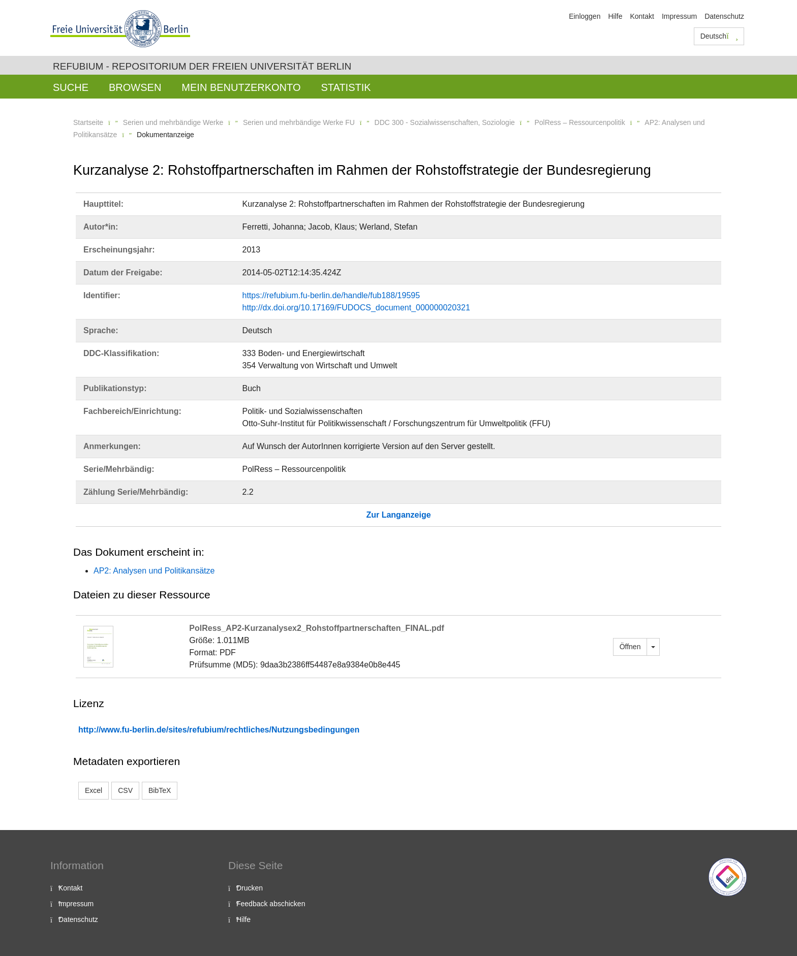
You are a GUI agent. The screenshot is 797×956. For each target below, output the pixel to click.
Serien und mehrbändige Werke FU (299, 122)
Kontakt (642, 16)
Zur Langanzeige (398, 515)
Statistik (346, 87)
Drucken (249, 888)
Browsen (135, 87)
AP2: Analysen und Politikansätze (154, 570)
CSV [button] (125, 790)
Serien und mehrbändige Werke (173, 122)
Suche (70, 87)
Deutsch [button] (719, 36)
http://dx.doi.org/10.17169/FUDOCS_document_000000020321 (356, 307)
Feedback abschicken (270, 904)
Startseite (88, 122)
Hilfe (615, 16)
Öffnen (630, 647)
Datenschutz (724, 16)
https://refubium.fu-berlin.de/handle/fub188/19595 (331, 295)
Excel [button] (93, 790)
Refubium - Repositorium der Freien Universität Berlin (202, 66)
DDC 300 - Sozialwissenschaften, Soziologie (445, 122)
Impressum (679, 16)
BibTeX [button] (159, 790)
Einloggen (584, 16)
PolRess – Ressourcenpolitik (579, 122)
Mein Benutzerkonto (240, 87)
